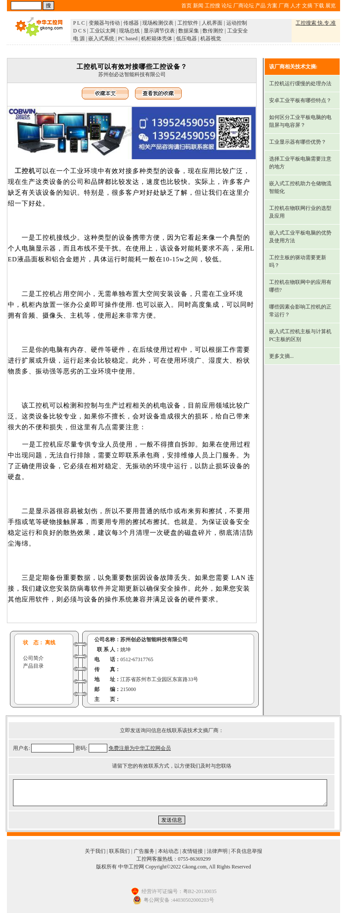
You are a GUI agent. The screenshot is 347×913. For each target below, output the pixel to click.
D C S (79, 31)
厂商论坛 (243, 6)
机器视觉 (210, 38)
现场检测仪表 (158, 23)
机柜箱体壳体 (156, 38)
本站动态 (168, 851)
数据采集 (188, 31)
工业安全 (237, 31)
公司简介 (33, 658)
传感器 (131, 23)
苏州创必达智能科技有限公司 (132, 74)
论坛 (227, 6)
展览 (330, 6)
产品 (260, 6)
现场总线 (129, 31)
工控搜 (212, 6)
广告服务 (144, 851)
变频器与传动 (104, 23)
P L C (79, 23)
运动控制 (236, 23)
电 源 (79, 38)
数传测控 (212, 31)
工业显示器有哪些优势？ (297, 142)
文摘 (307, 6)
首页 (186, 6)
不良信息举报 (246, 851)
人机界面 (212, 23)
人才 (295, 6)
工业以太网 (103, 31)
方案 (272, 6)
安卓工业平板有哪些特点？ (300, 100)
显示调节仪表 (159, 31)
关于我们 (95, 851)
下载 (319, 6)
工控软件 (187, 23)
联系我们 (119, 851)
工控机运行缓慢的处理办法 (300, 83)
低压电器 (186, 38)
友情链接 (192, 851)
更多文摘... (281, 356)
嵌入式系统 (101, 38)
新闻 (198, 6)
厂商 (284, 6)
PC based (128, 38)
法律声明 (217, 851)
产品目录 (33, 666)
